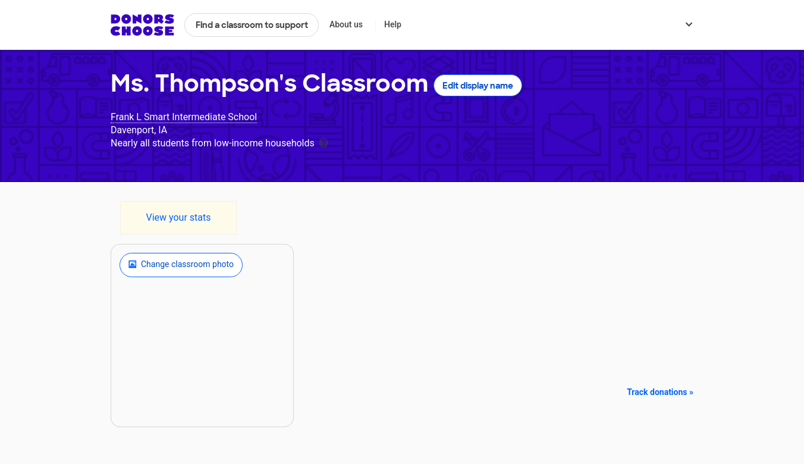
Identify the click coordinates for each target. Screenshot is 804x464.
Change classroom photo (181, 264)
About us (346, 24)
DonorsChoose (142, 25)
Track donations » (660, 392)
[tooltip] (323, 141)
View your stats (178, 217)
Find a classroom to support (252, 25)
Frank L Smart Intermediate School (184, 117)
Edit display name (477, 85)
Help (392, 24)
